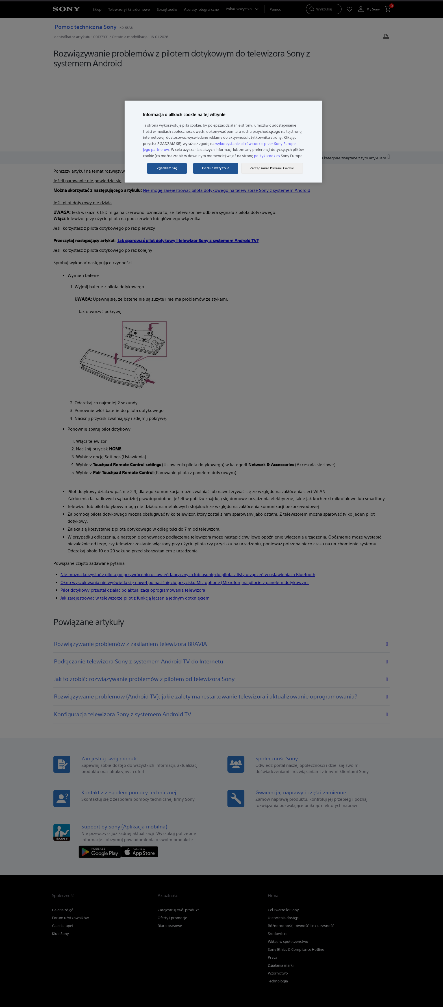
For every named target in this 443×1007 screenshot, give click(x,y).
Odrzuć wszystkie (215, 168)
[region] (223, 142)
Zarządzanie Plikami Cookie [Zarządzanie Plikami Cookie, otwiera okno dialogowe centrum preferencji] (272, 168)
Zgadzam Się (167, 168)
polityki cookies (267, 155)
